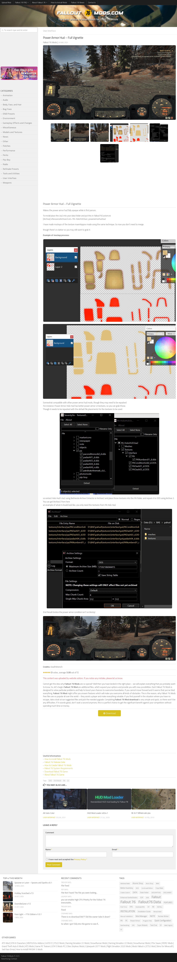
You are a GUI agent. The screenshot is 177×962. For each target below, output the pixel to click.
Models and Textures (12, 132)
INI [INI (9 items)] (153, 906)
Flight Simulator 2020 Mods (119, 946)
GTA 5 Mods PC (58, 946)
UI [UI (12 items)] (160, 925)
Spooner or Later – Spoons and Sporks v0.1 (33, 882)
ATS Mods (29, 946)
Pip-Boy (6, 159)
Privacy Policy (80, 859)
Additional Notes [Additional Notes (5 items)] (125, 883)
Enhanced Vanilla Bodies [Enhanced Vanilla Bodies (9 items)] (128, 897)
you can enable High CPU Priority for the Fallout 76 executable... (83, 901)
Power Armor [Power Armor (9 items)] (135, 920)
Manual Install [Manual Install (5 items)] (157, 911)
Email (115, 849)
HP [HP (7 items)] (148, 907)
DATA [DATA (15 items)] (135, 892)
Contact (14, 958)
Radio (5, 164)
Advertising (5, 958)
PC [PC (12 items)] (126, 920)
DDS (50, 780)
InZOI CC (49, 943)
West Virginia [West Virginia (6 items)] (168, 925)
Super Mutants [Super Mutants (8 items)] (142, 925)
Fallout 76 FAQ (20, 2)
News (5, 136)
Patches (6, 146)
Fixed (63, 909)
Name (48, 849)
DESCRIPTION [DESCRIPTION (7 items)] (156, 892)
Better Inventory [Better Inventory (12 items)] (126, 887)
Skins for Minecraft (165, 946)
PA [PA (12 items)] (121, 920)
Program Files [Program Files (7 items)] (147, 920)
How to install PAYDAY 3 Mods (29, 949)
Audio (5, 100)
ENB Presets (9, 113)
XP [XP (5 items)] (121, 929)
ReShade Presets (11, 169)
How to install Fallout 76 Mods (57, 759)
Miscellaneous (9, 127)
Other (5, 141)
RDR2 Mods (167, 943)
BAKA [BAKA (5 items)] (157, 883)
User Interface (50, 30)
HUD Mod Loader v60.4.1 (98, 812)
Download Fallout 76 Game (56, 771)
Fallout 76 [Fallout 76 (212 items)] (127, 902)
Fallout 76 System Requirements (58, 768)
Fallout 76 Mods (7, 956)
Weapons (7, 182)
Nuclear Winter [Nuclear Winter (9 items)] (163, 916)
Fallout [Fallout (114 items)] (156, 897)
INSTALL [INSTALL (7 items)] (159, 907)
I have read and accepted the (66, 859)
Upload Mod (6, 2)
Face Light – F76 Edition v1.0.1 (28, 914)
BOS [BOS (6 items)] (137, 888)
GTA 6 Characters (18, 943)
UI (68, 780)
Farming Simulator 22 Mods (77, 943)
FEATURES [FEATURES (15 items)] (168, 902)
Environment (9, 118)
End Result (57, 780)
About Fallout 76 (37, 2)
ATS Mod (6, 943)
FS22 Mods (59, 943)
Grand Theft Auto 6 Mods (13, 946)
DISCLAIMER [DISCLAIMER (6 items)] (167, 892)
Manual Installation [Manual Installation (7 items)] (126, 916)
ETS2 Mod (150, 946)
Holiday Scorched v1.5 (24, 893)
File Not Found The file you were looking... (79, 892)
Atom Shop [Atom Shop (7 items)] (149, 883)
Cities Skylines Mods (75, 946)
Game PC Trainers (42, 946)
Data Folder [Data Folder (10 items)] (144, 892)
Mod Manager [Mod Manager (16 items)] (141, 916)
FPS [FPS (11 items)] (131, 906)
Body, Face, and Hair (12, 104)
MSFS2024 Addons (35, 943)
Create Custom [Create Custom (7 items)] (125, 892)
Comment (49, 832)
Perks (5, 155)
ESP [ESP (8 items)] (141, 897)
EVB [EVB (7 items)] (147, 897)
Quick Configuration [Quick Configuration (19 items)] (163, 920)
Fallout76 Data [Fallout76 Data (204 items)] (149, 902)
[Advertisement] (109, 183)
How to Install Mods (57, 2)
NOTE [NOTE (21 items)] (152, 916)
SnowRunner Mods (99, 943)
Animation (8, 95)
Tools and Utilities (11, 173)
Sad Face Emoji (8, 949)
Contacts (88, 2)
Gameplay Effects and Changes (17, 123)
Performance (9, 150)
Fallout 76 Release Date (54, 762)
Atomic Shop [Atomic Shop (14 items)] (138, 883)
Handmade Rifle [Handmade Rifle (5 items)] (140, 907)
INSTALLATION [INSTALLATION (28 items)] (127, 911)
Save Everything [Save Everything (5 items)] (124, 925)
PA (64, 780)
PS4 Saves (156, 943)
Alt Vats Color (49, 812)
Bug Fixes (7, 109)
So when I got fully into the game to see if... (80, 923)
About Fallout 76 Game (54, 774)
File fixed (65, 885)
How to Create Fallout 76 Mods (57, 765)
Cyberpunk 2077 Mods (95, 946)
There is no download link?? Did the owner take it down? (85, 916)
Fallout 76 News (75, 2)
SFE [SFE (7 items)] (133, 925)
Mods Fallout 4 (138, 946)
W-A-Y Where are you (140, 812)
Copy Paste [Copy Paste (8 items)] (159, 888)
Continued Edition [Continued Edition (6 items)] (147, 888)
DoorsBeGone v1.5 (23, 903)
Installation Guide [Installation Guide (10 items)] (144, 911)
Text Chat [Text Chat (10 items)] (153, 925)
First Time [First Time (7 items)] (123, 907)
